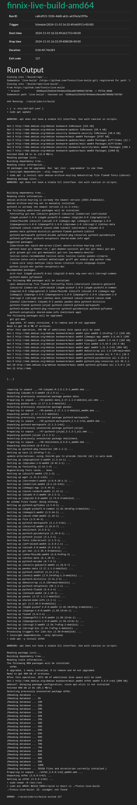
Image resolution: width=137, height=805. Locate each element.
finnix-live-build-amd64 (50, 5)
